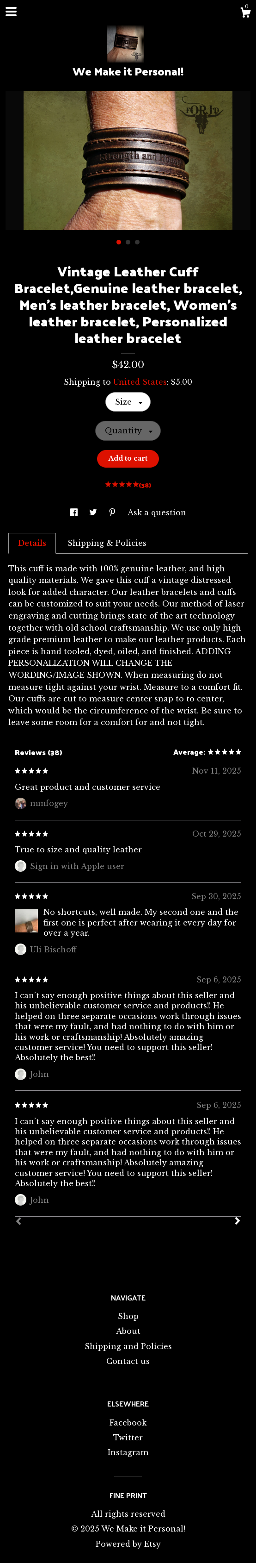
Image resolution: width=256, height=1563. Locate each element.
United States (140, 382)
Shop (128, 1316)
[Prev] (18, 1222)
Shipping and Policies (128, 1346)
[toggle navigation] (11, 11)
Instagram (128, 1452)
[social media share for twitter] (94, 512)
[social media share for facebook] (75, 512)
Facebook (128, 1422)
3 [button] (137, 242)
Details (32, 543)
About (128, 1331)
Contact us (128, 1361)
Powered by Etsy (128, 1544)
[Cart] (245, 14)
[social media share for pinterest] (113, 512)
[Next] (237, 1222)
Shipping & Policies (106, 543)
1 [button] (118, 242)
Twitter (128, 1437)
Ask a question (157, 512)
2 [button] (128, 242)
